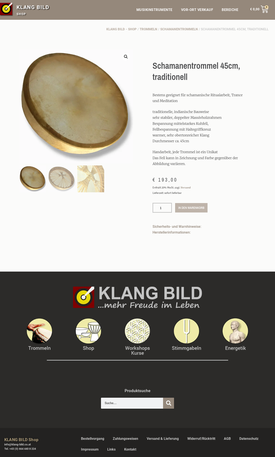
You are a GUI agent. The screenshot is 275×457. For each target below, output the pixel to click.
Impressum (90, 449)
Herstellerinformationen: (172, 232)
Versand (186, 187)
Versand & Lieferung (163, 439)
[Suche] (168, 403)
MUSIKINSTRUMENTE (154, 10)
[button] (126, 57)
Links (111, 449)
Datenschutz (248, 439)
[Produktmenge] (162, 208)
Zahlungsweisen (125, 439)
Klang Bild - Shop (121, 29)
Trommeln (148, 29)
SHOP (21, 14)
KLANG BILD (33, 7)
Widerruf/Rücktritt (201, 439)
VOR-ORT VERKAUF (197, 10)
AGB (227, 439)
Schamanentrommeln (179, 29)
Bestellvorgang (92, 439)
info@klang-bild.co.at (17, 444)
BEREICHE (231, 10)
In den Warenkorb (191, 208)
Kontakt (130, 449)
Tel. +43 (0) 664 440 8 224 (20, 448)
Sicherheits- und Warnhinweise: (177, 227)
